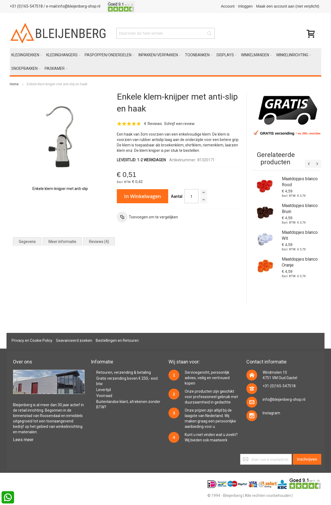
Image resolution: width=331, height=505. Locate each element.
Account (228, 6)
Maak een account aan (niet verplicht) (287, 6)
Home (14, 84)
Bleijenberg (22, 405)
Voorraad (104, 395)
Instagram (271, 413)
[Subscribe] (307, 459)
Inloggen (245, 6)
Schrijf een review (179, 124)
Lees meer (23, 439)
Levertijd (103, 390)
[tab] (27, 241)
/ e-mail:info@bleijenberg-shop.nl (72, 6)
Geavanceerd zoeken (74, 340)
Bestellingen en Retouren (117, 340)
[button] (147, 217)
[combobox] (165, 33)
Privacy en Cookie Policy (32, 340)
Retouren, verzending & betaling (123, 372)
